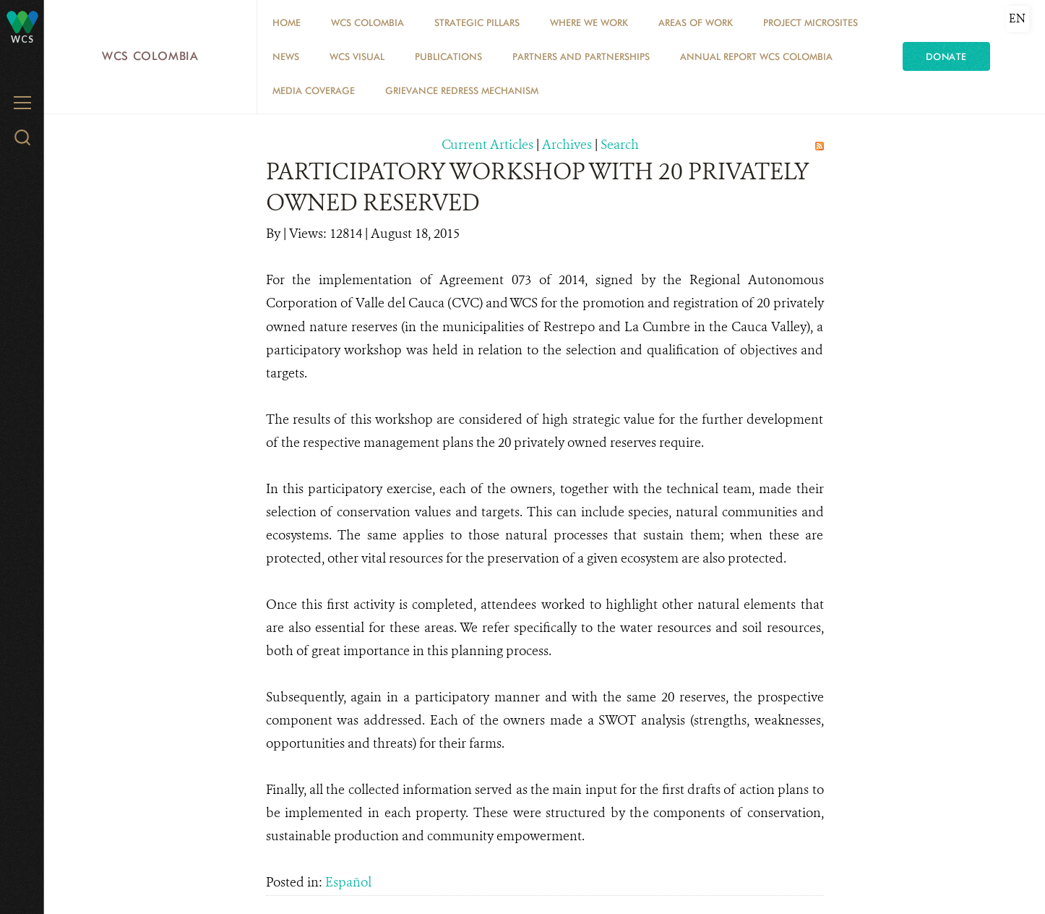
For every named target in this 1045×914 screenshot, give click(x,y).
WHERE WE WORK (589, 22)
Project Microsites (810, 22)
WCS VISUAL (357, 56)
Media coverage (313, 90)
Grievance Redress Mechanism (461, 90)
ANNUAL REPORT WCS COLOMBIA (756, 56)
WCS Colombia (150, 56)
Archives (567, 144)
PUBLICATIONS (448, 56)
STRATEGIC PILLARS (477, 22)
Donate (946, 56)
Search (620, 144)
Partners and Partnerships (581, 56)
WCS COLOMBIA (367, 22)
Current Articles (487, 144)
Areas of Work (695, 22)
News (285, 56)
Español (348, 882)
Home (286, 22)
